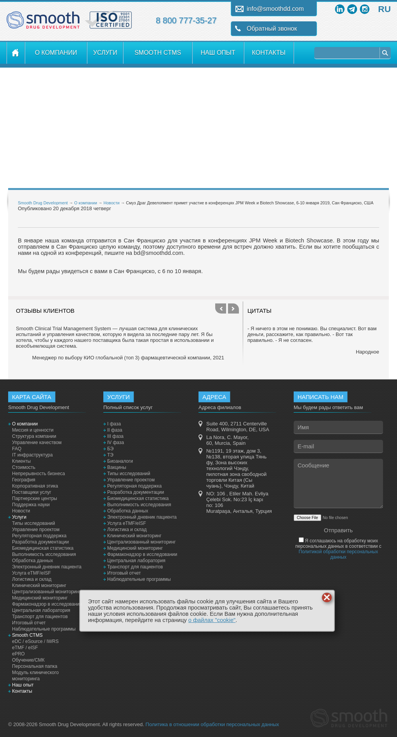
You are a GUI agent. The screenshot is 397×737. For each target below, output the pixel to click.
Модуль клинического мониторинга (35, 675)
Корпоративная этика (35, 486)
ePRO (18, 654)
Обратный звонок (272, 28)
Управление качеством (37, 442)
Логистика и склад (31, 579)
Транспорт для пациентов (40, 616)
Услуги (105, 52)
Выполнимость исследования (44, 554)
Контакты (269, 52)
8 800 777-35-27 (186, 20)
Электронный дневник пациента (47, 567)
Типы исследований (33, 523)
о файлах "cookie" (212, 620)
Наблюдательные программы (44, 629)
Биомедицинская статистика (42, 548)
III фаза (115, 436)
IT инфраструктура (32, 455)
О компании (56, 52)
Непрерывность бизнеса (38, 473)
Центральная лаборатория (41, 610)
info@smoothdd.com (275, 8)
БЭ (110, 448)
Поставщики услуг (31, 492)
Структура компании (34, 436)
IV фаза (115, 442)
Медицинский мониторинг (40, 598)
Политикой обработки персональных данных (338, 554)
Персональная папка (34, 666)
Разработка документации (40, 542)
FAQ (16, 448)
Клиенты (21, 461)
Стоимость (23, 467)
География (23, 480)
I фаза (114, 424)
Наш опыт (218, 52)
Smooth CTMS (157, 52)
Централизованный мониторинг (46, 591)
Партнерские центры (34, 498)
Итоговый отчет (28, 622)
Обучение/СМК (28, 660)
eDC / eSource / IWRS (35, 641)
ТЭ (110, 455)
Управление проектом (35, 529)
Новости (111, 202)
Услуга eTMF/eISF (31, 573)
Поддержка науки (31, 504)
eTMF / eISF (25, 647)
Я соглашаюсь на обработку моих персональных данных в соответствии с (338, 549)
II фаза (114, 430)
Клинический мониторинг (39, 585)
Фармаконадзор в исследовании (47, 604)
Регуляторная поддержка (39, 535)
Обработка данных (32, 560)
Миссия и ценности (33, 430)
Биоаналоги (120, 461)
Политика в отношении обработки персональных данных (212, 724)
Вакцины (116, 467)
